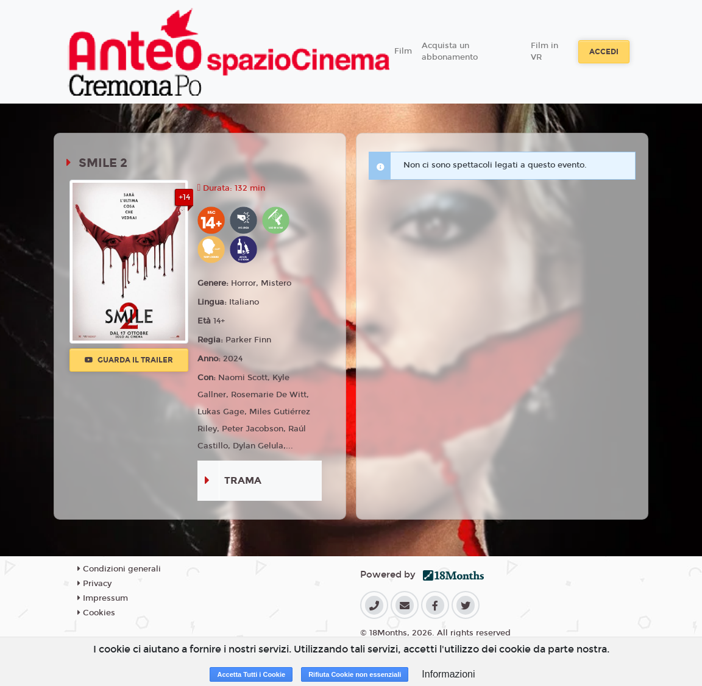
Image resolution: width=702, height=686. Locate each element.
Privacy (94, 584)
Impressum (102, 598)
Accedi (604, 52)
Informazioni (448, 674)
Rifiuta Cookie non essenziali (354, 674)
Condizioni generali (119, 569)
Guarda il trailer (129, 360)
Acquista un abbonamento (450, 52)
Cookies (96, 613)
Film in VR (544, 52)
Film (403, 51)
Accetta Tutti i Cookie (251, 674)
